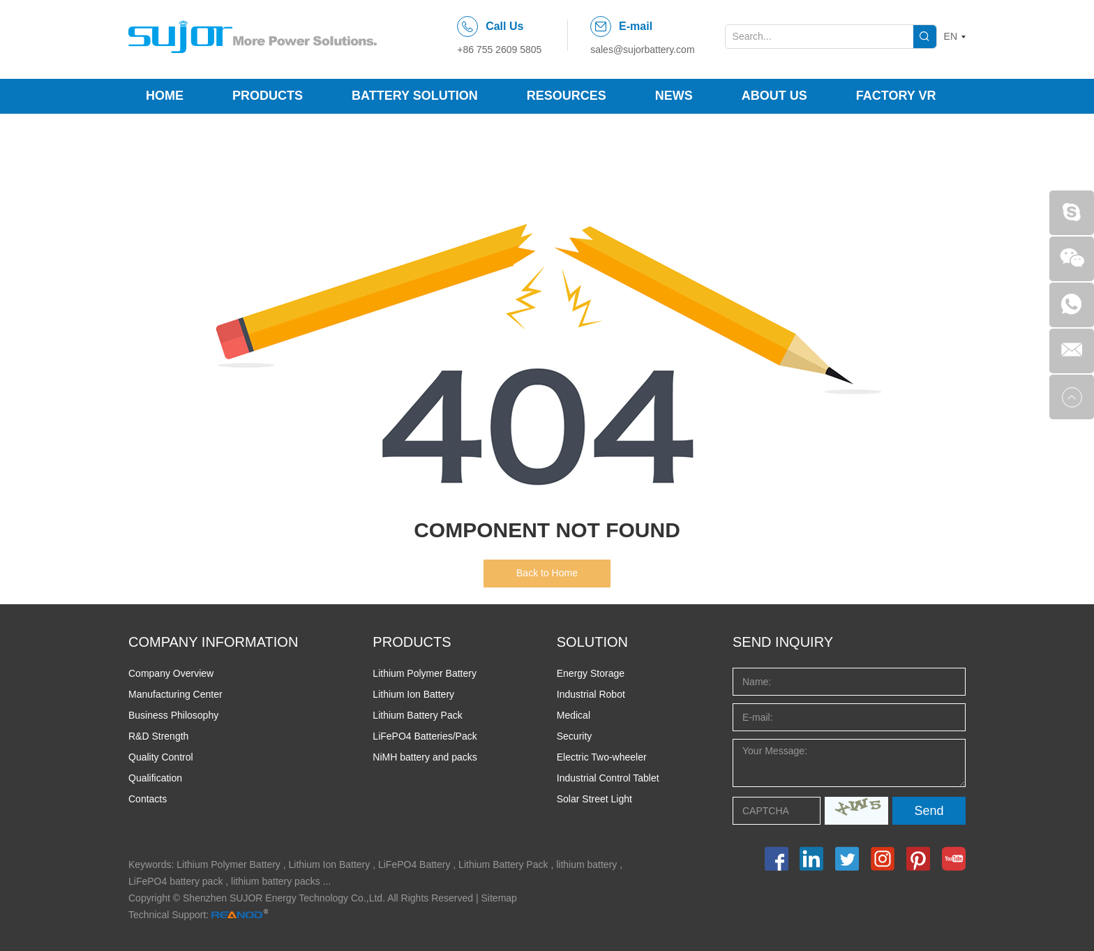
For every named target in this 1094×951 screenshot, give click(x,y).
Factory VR (896, 96)
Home (164, 96)
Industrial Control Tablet (608, 778)
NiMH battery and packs (425, 757)
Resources (566, 96)
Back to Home (547, 572)
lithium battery (586, 864)
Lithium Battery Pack (417, 715)
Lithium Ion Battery (413, 694)
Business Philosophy (173, 715)
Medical (573, 715)
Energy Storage (590, 673)
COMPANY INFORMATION (213, 642)
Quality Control (160, 757)
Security (574, 736)
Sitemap (499, 898)
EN (950, 36)
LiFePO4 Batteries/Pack (425, 736)
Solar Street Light (594, 798)
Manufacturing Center (175, 694)
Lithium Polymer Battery (425, 673)
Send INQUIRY (783, 642)
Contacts (147, 798)
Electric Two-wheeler (602, 757)
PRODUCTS (412, 642)
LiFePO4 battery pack (175, 881)
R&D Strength (158, 736)
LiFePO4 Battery (414, 864)
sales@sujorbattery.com (642, 49)
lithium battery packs (275, 881)
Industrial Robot (591, 694)
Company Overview (170, 673)
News (674, 96)
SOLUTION (592, 642)
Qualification (155, 778)
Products (267, 96)
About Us (774, 96)
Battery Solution (415, 96)
